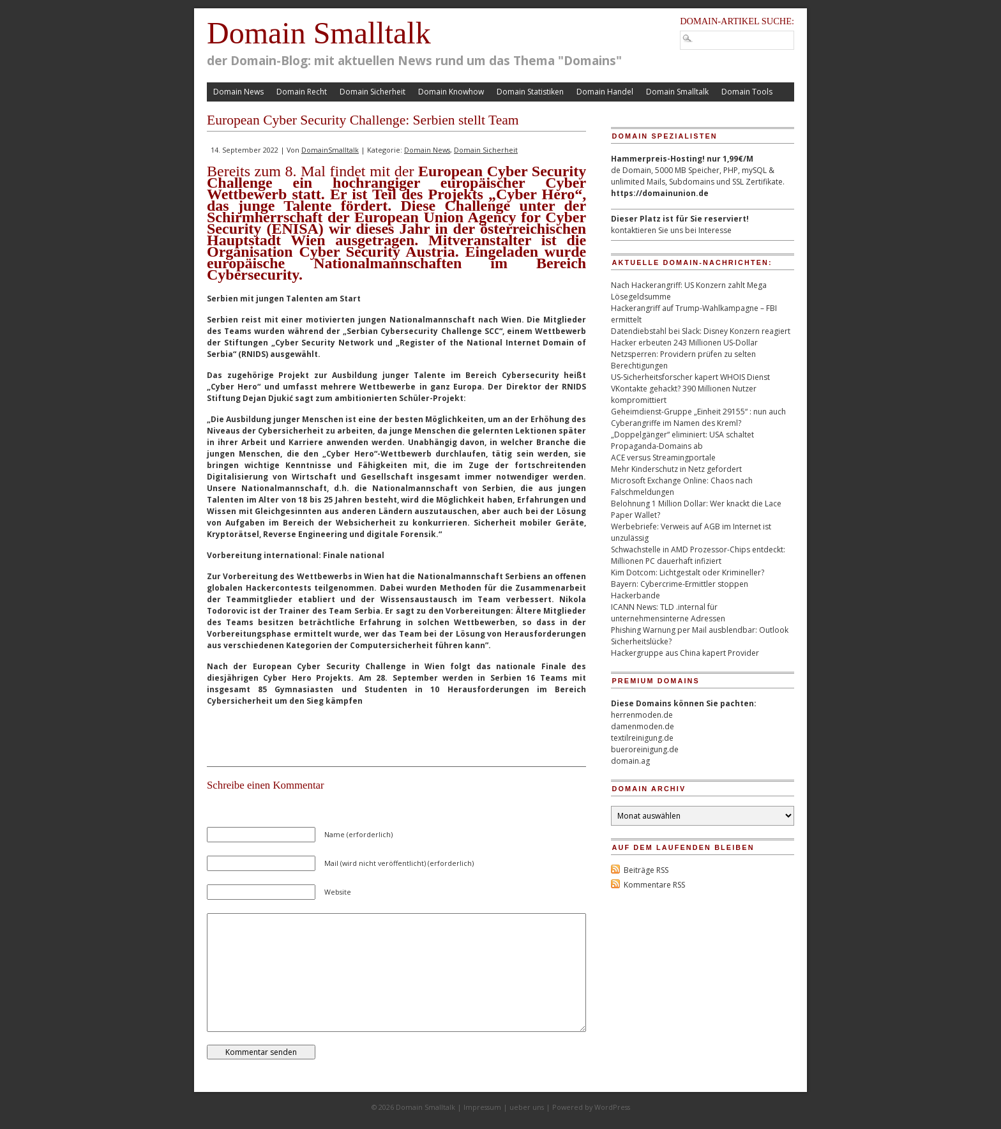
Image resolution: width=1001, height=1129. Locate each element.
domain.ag (630, 760)
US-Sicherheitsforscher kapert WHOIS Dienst (690, 377)
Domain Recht (301, 91)
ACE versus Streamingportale (663, 457)
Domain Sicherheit (372, 91)
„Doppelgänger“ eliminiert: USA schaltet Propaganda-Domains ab (682, 440)
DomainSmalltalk (330, 150)
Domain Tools (746, 91)
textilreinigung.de (642, 737)
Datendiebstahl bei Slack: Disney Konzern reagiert (700, 331)
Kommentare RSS (654, 884)
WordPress (612, 1107)
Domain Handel (604, 91)
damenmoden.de (642, 726)
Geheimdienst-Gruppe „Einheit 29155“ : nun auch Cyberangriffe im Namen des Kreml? (698, 417)
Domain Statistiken (530, 91)
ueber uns (526, 1107)
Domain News (238, 91)
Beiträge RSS (646, 870)
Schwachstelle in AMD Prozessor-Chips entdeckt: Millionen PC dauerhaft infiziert (698, 555)
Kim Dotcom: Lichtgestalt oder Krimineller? (687, 572)
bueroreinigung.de (645, 749)
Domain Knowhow (451, 91)
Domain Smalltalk (319, 33)
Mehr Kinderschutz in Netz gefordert (676, 469)
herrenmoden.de (642, 714)
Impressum (482, 1107)
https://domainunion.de (660, 193)
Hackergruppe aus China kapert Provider (685, 653)
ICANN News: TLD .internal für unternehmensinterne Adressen (668, 613)
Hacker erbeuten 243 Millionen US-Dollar (684, 342)
